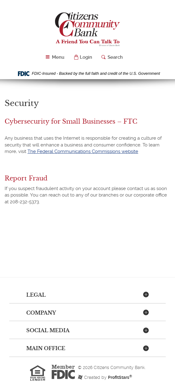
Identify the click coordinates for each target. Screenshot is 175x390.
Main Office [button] (45, 348)
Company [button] (41, 313)
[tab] (87, 295)
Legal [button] (36, 295)
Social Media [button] (48, 330)
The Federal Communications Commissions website (83, 151)
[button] (83, 57)
